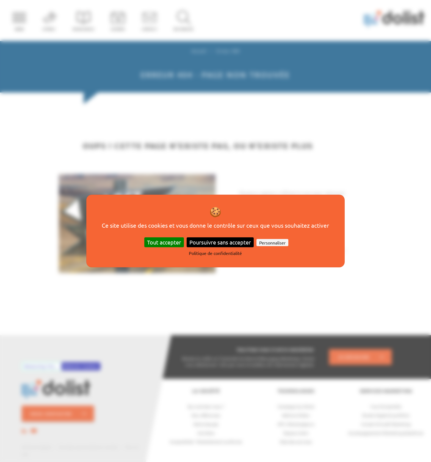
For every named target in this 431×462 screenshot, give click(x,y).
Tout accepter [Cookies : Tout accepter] (164, 242)
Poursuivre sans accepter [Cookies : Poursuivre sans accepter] (220, 242)
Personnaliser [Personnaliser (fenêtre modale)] (272, 242)
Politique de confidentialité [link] (215, 253)
